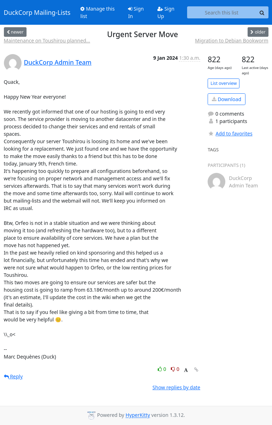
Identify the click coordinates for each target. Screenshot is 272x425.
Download (226, 99)
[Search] (262, 12)
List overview (223, 83)
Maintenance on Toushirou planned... (47, 40)
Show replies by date (176, 387)
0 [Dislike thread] (175, 369)
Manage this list (97, 12)
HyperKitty (138, 415)
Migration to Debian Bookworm (231, 40)
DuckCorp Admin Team (58, 62)
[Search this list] (221, 12)
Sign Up (165, 12)
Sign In (136, 12)
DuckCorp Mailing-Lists (37, 12)
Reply (13, 376)
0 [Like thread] (162, 369)
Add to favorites (230, 133)
